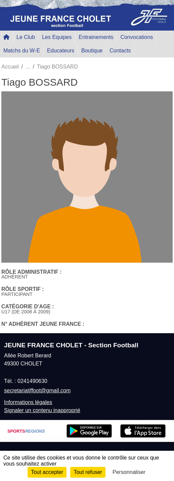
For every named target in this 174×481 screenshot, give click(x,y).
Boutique (91, 50)
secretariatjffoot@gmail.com (37, 390)
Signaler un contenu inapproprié (42, 410)
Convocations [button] (136, 37)
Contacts (120, 50)
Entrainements (96, 37)
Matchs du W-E (21, 50)
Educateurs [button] (60, 50)
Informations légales (28, 402)
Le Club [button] (25, 37)
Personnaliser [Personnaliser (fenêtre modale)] (129, 472)
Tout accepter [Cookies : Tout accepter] (47, 472)
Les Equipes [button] (57, 37)
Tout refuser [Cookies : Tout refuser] (88, 472)
